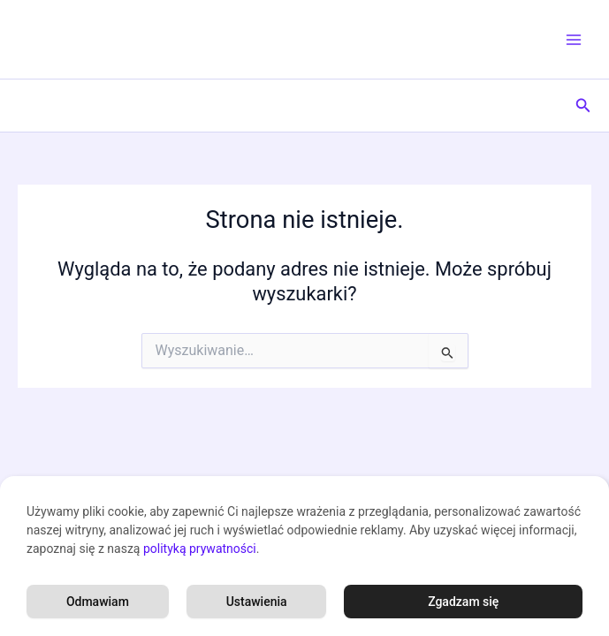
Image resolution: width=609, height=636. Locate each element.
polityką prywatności (199, 548)
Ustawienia (256, 601)
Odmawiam (97, 601)
